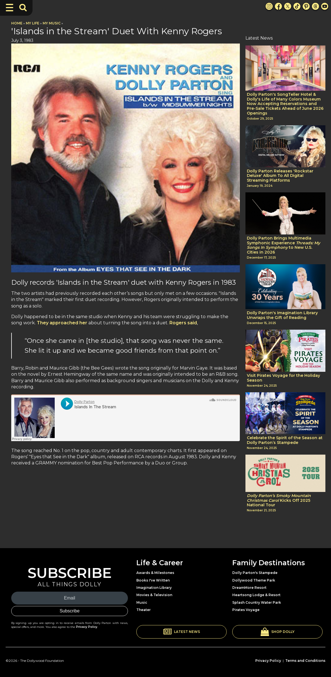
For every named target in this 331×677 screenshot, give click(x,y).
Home (16, 23)
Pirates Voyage (245, 610)
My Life (32, 23)
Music (141, 602)
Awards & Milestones (155, 573)
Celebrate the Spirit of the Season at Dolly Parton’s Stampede (285, 440)
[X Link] (287, 6)
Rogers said (182, 322)
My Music (52, 23)
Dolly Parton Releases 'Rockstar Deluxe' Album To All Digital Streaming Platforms (280, 176)
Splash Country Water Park (256, 602)
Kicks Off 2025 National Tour (279, 500)
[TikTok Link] (296, 6)
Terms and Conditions (305, 660)
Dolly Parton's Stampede (254, 573)
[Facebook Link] (278, 6)
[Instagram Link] (269, 6)
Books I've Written (153, 580)
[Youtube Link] (324, 6)
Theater (143, 610)
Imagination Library (154, 587)
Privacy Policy (86, 627)
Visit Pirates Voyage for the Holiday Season (283, 378)
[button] (181, 632)
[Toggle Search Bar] (23, 8)
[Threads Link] (315, 6)
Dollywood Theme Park (253, 580)
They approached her (61, 322)
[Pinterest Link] (306, 6)
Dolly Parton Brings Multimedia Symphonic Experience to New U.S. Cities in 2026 (283, 245)
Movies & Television (154, 595)
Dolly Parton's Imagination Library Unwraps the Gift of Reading (282, 315)
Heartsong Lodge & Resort (256, 595)
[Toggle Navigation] (9, 8)
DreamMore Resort (249, 587)
